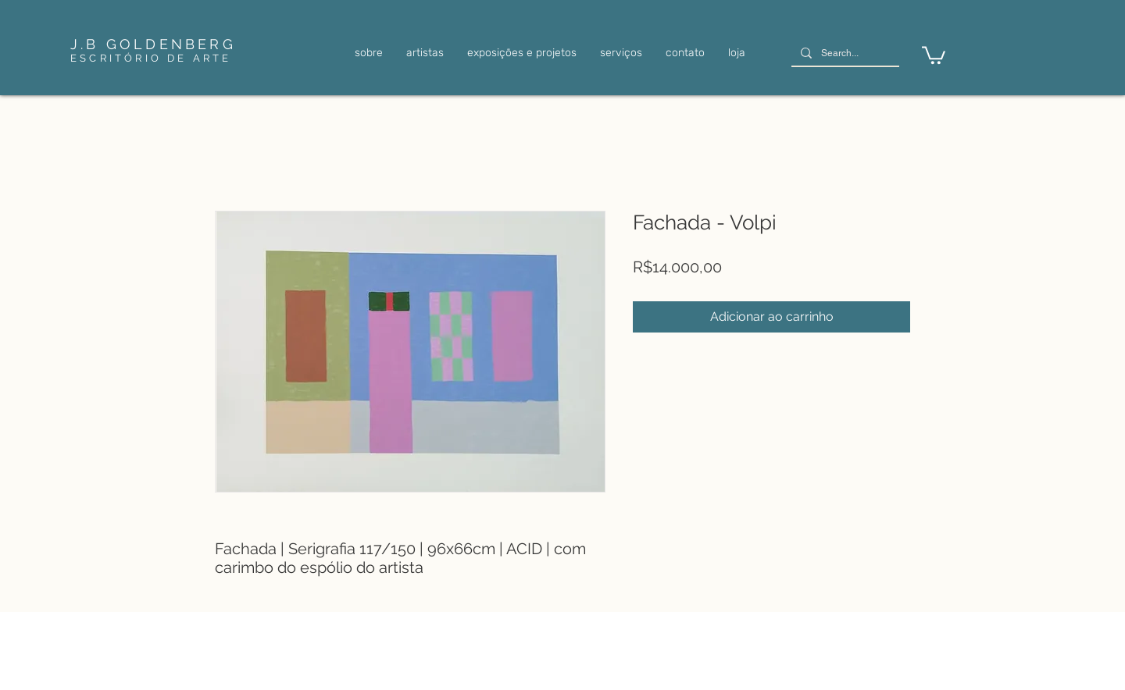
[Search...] (843, 53)
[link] (933, 54)
